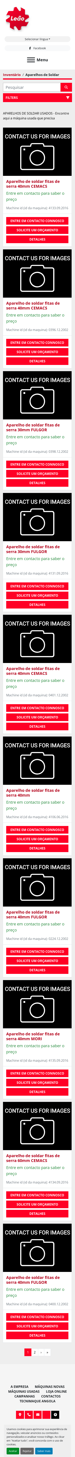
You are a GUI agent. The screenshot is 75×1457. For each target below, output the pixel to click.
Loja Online (56, 1391)
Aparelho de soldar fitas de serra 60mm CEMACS (33, 1158)
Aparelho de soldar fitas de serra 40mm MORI (33, 1036)
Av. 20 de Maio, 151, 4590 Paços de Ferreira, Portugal (20, 1415)
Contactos (51, 1396)
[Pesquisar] (32, 87)
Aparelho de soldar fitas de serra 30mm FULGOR (33, 427)
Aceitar (13, 1451)
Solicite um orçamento (37, 230)
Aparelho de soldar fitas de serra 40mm (33, 793)
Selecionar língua (36, 39)
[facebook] (37, 48)
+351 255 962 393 (29, 1415)
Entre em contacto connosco (37, 221)
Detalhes (37, 239)
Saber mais (43, 1451)
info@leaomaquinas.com (38, 1415)
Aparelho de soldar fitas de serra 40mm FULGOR (33, 914)
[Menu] (31, 59)
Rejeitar (27, 1451)
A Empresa (19, 1386)
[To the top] (55, 1415)
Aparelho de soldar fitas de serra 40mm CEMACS (33, 184)
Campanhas (24, 1396)
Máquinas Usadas (24, 1391)
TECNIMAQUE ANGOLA (37, 1401)
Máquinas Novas (50, 1386)
